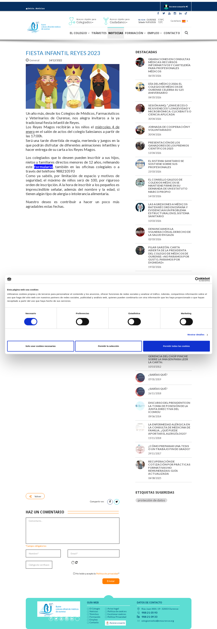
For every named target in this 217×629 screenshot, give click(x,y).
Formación (135, 33)
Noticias (40, 8)
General (33, 60)
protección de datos (151, 500)
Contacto (172, 33)
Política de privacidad (107, 573)
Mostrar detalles (196, 335)
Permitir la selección (108, 346)
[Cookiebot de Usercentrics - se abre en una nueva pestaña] (190, 279)
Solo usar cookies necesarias (41, 346)
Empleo (155, 33)
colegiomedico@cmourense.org (158, 620)
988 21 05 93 (149, 612)
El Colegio (80, 33)
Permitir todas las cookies (176, 346)
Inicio (30, 8)
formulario (43, 166)
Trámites (99, 33)
